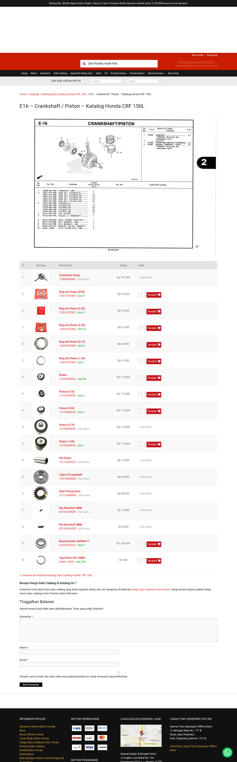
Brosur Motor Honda (31, 688)
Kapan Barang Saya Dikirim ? (36, 741)
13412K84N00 (67, 432)
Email (24, 614)
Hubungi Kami (28, 737)
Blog (22, 684)
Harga (24, 27)
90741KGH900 (67, 482)
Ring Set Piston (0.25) (72, 262)
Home (23, 48)
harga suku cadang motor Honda (151, 543)
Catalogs (34, 48)
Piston (63, 328)
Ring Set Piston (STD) (72, 245)
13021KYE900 (67, 266)
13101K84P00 (67, 332)
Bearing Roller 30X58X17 (74, 495)
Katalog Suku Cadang (32, 700)
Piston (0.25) (66, 345)
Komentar (26, 570)
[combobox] (119, 17)
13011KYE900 (67, 249)
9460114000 (66, 515)
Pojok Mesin (27, 708)
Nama (24, 601)
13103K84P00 (67, 366)
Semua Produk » (156, 27)
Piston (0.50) (66, 362)
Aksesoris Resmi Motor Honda (37, 680)
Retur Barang (27, 745)
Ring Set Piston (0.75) (72, 295)
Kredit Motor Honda (31, 704)
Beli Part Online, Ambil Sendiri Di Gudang (43, 733)
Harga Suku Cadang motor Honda (39, 696)
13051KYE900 (67, 316)
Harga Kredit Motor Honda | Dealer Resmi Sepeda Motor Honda (43, 17)
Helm (98, 27)
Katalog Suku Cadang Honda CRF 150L (64, 48)
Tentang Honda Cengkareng (36, 749)
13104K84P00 (67, 382)
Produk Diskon (137, 27)
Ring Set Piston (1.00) (72, 312)
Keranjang (212, 9)
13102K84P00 (67, 349)
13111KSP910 (67, 416)
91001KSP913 (67, 499)
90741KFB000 (67, 465)
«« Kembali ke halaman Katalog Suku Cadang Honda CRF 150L (56, 529)
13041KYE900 (67, 299)
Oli (106, 27)
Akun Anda (197, 9)
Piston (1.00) (66, 395)
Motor (34, 27)
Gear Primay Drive (69, 445)
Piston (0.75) (66, 378)
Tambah (153, 248)
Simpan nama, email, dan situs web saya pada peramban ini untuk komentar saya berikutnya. (74, 630)
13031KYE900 (67, 283)
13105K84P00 (67, 399)
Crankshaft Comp (69, 229)
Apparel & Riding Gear (81, 27)
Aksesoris (45, 27)
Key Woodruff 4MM (70, 461)
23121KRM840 (68, 449)
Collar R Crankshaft (70, 428)
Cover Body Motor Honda (34, 692)
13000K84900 (67, 233)
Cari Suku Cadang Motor (66, 34)
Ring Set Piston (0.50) (72, 279)
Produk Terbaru (118, 27)
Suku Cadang (60, 27)
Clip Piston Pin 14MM (72, 511)
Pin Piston (65, 412)
